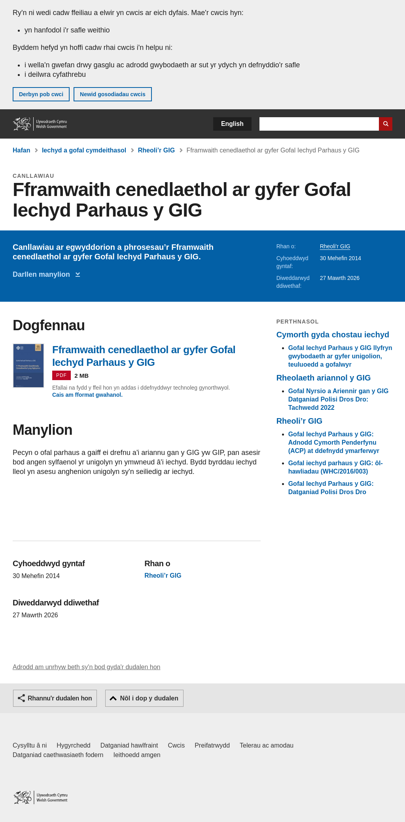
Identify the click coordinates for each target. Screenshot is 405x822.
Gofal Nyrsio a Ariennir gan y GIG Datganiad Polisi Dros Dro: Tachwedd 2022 (338, 399)
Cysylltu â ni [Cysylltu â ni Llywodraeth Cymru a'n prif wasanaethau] (30, 745)
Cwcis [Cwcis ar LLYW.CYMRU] (176, 745)
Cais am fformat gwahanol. (87, 395)
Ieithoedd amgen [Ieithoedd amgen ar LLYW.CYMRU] (137, 755)
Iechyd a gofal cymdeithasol (84, 150)
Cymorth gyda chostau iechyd (333, 334)
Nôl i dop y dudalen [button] (149, 698)
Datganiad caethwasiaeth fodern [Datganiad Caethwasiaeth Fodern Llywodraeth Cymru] (58, 755)
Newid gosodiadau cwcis (113, 94)
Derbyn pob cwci (41, 94)
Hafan (21, 150)
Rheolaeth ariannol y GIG (323, 377)
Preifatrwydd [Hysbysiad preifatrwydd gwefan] (212, 745)
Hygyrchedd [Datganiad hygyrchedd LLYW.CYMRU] (73, 745)
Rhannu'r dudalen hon (60, 698)
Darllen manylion (43, 274)
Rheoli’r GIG (156, 150)
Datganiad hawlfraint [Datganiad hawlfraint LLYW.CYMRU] (129, 745)
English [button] (232, 123)
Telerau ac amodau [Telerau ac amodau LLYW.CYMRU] (266, 745)
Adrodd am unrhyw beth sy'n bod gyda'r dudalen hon (86, 667)
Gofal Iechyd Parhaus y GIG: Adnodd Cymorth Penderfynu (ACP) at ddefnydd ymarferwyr (333, 442)
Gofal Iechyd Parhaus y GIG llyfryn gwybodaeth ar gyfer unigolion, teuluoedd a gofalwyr (340, 356)
